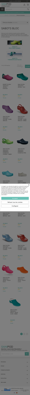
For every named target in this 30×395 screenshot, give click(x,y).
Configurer (15, 206)
